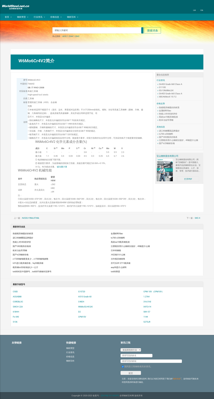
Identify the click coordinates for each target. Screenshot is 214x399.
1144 (145, 317)
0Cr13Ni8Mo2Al (166, 90)
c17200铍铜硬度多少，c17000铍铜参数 (30, 259)
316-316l (147, 301)
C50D (15, 291)
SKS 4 (197, 218)
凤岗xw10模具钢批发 (168, 117)
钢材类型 (22, 17)
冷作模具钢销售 (118, 259)
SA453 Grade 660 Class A (170, 84)
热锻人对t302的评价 (168, 114)
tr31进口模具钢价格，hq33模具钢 (28, 263)
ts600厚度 (115, 271)
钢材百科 (72, 17)
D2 (79, 312)
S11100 (162, 87)
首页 (8, 17)
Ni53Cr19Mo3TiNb (30, 218)
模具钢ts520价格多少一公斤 (25, 267)
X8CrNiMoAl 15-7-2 (167, 97)
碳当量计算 (62, 167)
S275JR (146, 322)
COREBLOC (18, 301)
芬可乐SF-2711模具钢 (120, 263)
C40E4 (81, 301)
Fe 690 (16, 317)
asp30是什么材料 (119, 267)
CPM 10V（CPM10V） (153, 291)
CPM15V (82, 317)
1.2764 (146, 296)
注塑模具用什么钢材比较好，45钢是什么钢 (178, 140)
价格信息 (56, 17)
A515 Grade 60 (84, 296)
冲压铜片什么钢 (118, 254)
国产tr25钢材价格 (167, 143)
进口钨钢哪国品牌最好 (169, 131)
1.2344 (70, 36)
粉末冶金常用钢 (166, 120)
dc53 (64, 36)
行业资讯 (39, 17)
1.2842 (76, 36)
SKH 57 (146, 312)
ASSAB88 (17, 296)
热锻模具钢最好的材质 (169, 107)
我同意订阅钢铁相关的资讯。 (137, 366)
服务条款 (177, 379)
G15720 (81, 291)
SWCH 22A (18, 307)
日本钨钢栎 (116, 250)
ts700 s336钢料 (166, 134)
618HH (16, 312)
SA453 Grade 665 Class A (170, 93)
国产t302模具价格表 (168, 137)
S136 (15, 322)
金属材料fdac (165, 110)
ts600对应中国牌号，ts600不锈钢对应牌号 (32, 271)
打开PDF (188, 179)
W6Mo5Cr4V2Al (85, 307)
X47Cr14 (147, 307)
